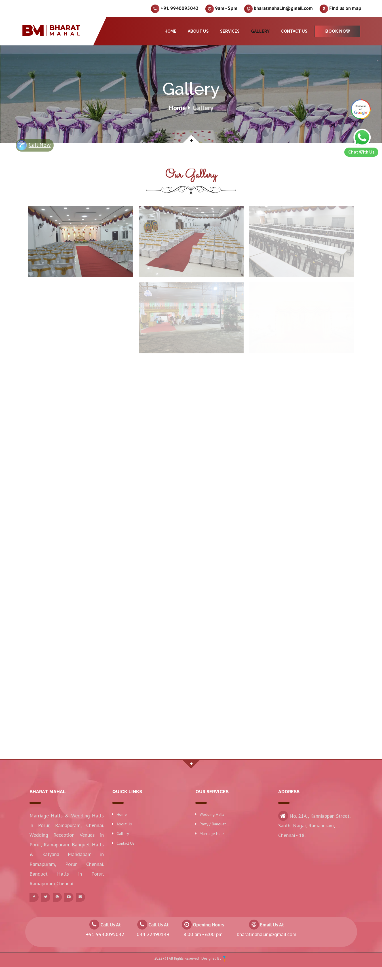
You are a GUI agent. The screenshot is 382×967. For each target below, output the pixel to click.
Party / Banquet (213, 824)
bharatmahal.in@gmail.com (278, 9)
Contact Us (294, 31)
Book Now (338, 31)
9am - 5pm (221, 9)
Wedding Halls (212, 814)
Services (230, 31)
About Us (198, 31)
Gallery (260, 31)
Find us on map (340, 9)
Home (170, 31)
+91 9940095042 (175, 9)
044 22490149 (153, 934)
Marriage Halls (212, 833)
